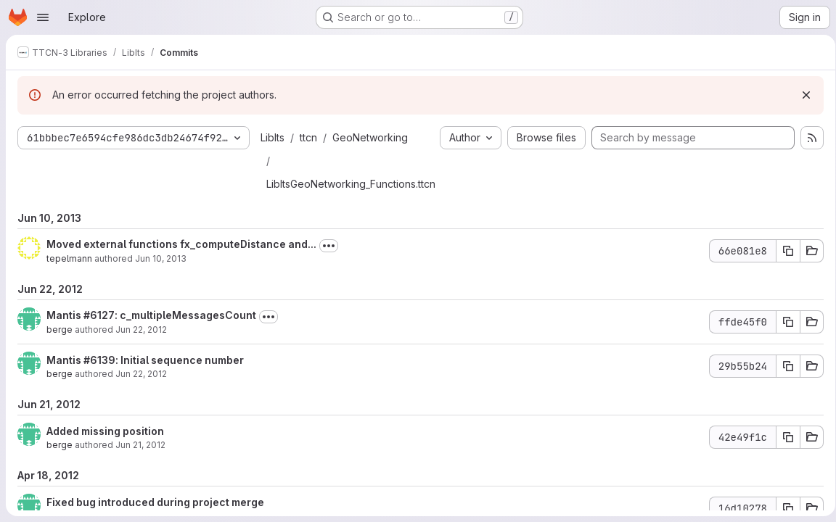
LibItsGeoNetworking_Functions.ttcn (350, 184)
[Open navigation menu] (42, 17)
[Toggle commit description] (328, 245)
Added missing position (105, 431)
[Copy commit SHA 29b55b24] (783, 366)
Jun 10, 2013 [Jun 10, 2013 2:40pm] (161, 258)
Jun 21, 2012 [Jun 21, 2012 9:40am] (140, 444)
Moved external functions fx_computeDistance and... (181, 244)
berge (59, 329)
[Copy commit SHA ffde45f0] (783, 322)
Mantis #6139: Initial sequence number (145, 360)
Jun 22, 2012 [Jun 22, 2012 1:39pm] (141, 329)
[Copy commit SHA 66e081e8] (783, 250)
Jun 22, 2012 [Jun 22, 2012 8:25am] (141, 373)
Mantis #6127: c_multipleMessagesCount (151, 315)
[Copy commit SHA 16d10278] (783, 508)
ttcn (308, 137)
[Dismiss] (801, 95)
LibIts (272, 137)
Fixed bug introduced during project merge (155, 502)
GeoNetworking (370, 137)
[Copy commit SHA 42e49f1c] (783, 437)
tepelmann (69, 258)
